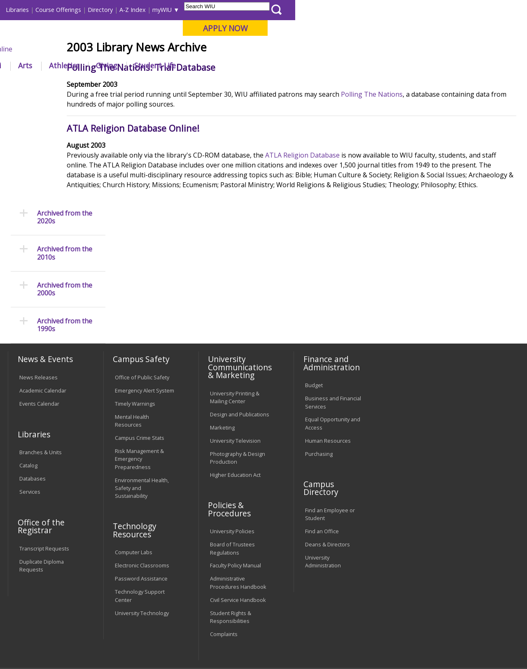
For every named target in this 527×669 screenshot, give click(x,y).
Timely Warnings (135, 330)
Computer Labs (133, 479)
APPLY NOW (456, 28)
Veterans (184, 609)
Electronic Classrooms (142, 492)
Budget (314, 312)
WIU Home (132, 84)
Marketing (222, 354)
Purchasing (319, 380)
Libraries (249, 10)
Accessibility (39, 609)
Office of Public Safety (142, 304)
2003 (237, 84)
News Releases (38, 304)
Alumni (220, 65)
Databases (32, 405)
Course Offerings (290, 10)
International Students (125, 10)
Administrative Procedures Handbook (238, 509)
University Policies (232, 458)
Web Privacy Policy (182, 643)
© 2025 (30, 643)
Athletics (296, 65)
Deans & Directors (327, 471)
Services (29, 418)
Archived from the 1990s (64, 222)
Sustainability (138, 609)
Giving (338, 65)
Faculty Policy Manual (235, 492)
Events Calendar (39, 330)
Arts (257, 65)
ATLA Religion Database (346, 215)
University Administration (323, 488)
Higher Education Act (235, 401)
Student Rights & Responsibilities (230, 543)
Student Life (387, 65)
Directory (332, 10)
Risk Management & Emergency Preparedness (139, 385)
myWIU (393, 10)
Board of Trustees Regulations (232, 475)
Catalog (28, 392)
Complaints (224, 560)
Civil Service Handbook (238, 526)
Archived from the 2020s (64, 114)
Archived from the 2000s (64, 186)
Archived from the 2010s (64, 150)
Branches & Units (40, 379)
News (193, 84)
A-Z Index (364, 10)
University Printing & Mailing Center (234, 323)
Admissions (172, 65)
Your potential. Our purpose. (91, 48)
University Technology (142, 539)
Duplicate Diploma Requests (41, 492)
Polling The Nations (416, 154)
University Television (235, 367)
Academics (118, 65)
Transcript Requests (44, 475)
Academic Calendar (42, 317)
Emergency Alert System (144, 317)
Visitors (78, 10)
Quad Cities (197, 48)
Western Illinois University (129, 35)
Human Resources (328, 367)
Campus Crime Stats (139, 364)
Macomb (158, 48)
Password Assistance (141, 505)
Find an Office (322, 458)
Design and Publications (239, 340)
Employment (87, 609)
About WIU (64, 65)
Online (234, 48)
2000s (216, 84)
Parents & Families (36, 10)
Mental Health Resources (132, 347)
